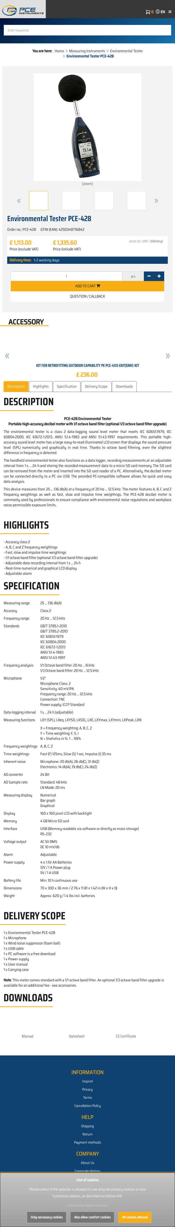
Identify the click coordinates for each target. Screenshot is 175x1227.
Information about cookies (87, 1205)
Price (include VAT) (67, 249)
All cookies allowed (135, 1217)
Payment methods (87, 1142)
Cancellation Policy (87, 1106)
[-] (149, 276)
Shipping (87, 1126)
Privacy (87, 1089)
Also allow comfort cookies (92, 1217)
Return (87, 1134)
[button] (19, 200)
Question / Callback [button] (87, 296)
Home (59, 51)
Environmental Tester (126, 51)
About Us (87, 1163)
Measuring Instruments (87, 51)
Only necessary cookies (47, 1217)
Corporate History (87, 1171)
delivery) (157, 241)
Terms (87, 1097)
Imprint (87, 1081)
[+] (159, 276)
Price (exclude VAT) (24, 249)
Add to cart (87, 286)
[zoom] (87, 130)
